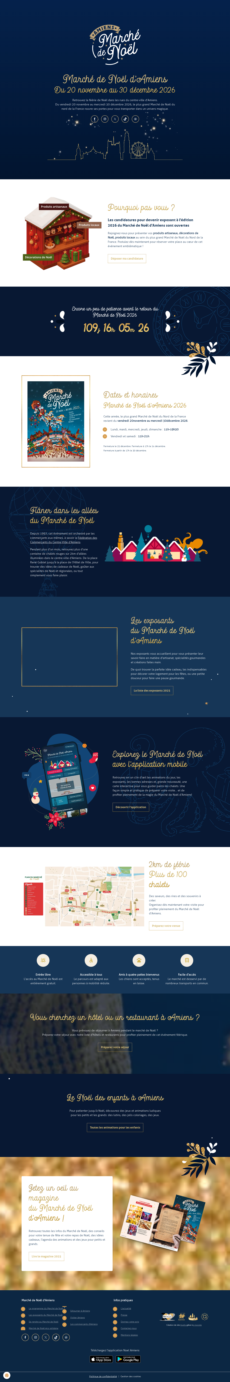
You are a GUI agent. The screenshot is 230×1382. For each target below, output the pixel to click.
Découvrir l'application (131, 807)
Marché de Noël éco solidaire (43, 1328)
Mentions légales (129, 1335)
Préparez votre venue (166, 926)
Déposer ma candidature (127, 258)
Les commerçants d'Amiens (84, 1324)
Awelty (183, 1325)
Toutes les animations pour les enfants (115, 1127)
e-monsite (197, 1325)
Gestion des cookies (131, 1376)
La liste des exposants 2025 (152, 690)
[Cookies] (6, 1375)
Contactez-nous (129, 1328)
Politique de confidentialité (103, 1376)
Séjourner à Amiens (80, 1310)
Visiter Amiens (77, 1317)
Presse (124, 1315)
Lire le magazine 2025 (46, 1256)
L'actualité (126, 1308)
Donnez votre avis (130, 1321)
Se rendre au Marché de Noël (43, 1321)
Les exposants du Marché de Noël (46, 1315)
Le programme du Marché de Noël (46, 1308)
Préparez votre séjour (115, 1047)
